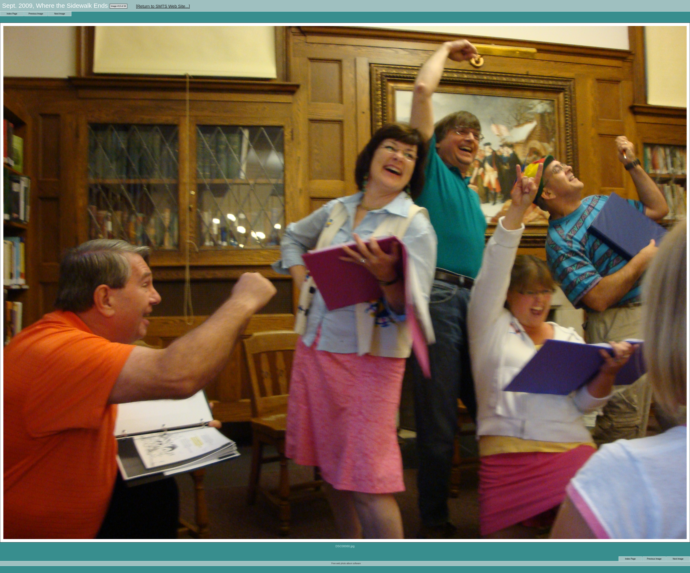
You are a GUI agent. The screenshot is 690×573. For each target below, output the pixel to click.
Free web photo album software (346, 563)
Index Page (12, 14)
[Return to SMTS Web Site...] (163, 6)
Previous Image (35, 14)
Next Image (59, 14)
